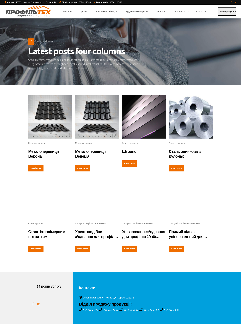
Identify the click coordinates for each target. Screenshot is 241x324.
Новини (49, 41)
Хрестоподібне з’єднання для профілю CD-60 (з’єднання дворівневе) (96, 239)
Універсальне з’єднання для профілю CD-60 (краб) (143, 236)
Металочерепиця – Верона (44, 154)
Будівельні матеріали (137, 11)
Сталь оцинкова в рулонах (185, 154)
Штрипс (129, 151)
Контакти (201, 11)
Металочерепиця (36, 143)
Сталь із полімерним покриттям (46, 234)
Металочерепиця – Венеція (91, 154)
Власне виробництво (107, 11)
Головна (67, 11)
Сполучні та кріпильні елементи (90, 223)
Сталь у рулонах (130, 143)
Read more (35, 168)
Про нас (84, 11)
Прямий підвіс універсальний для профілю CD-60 (186, 236)
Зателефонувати (227, 11)
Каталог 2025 (182, 11)
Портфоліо (161, 11)
